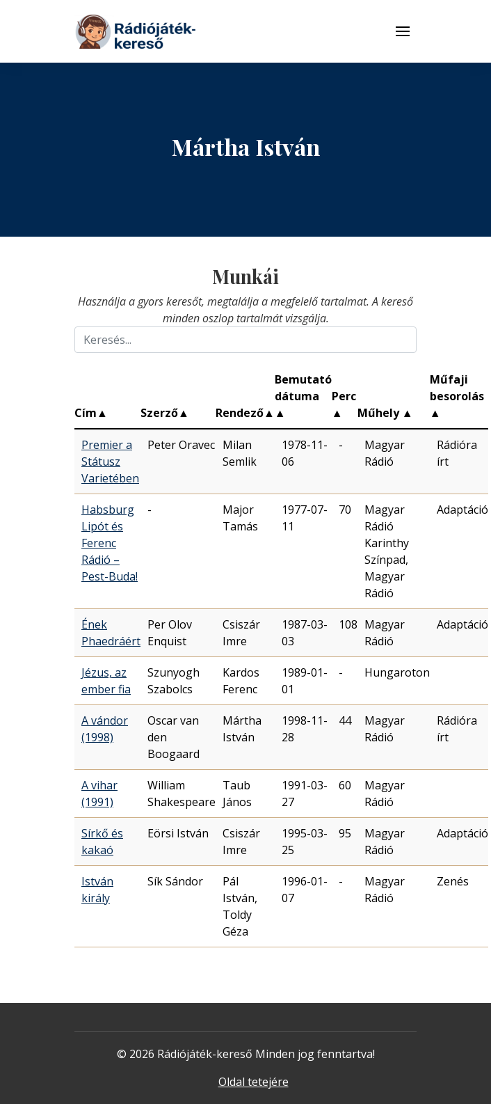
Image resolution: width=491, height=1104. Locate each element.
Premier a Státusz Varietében (110, 461)
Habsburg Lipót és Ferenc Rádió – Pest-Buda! (109, 543)
